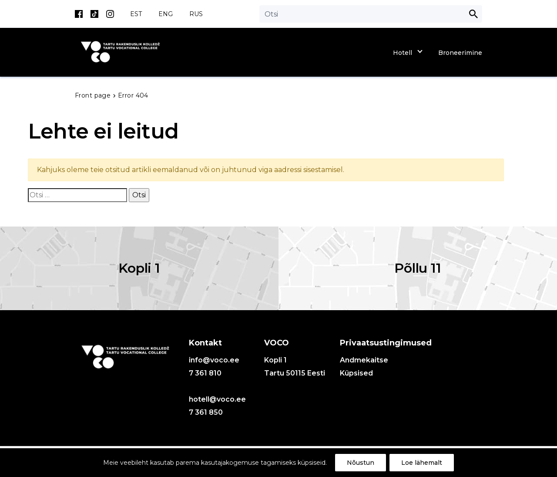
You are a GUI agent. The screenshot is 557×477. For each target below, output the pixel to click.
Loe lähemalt (421, 463)
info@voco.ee (214, 360)
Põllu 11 (417, 268)
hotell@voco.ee (217, 399)
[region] (278, 462)
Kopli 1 (139, 268)
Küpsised (356, 373)
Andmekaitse (364, 360)
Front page (94, 95)
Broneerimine (460, 53)
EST (136, 14)
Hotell (402, 53)
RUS (196, 14)
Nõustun (360, 463)
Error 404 (133, 95)
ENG (165, 14)
